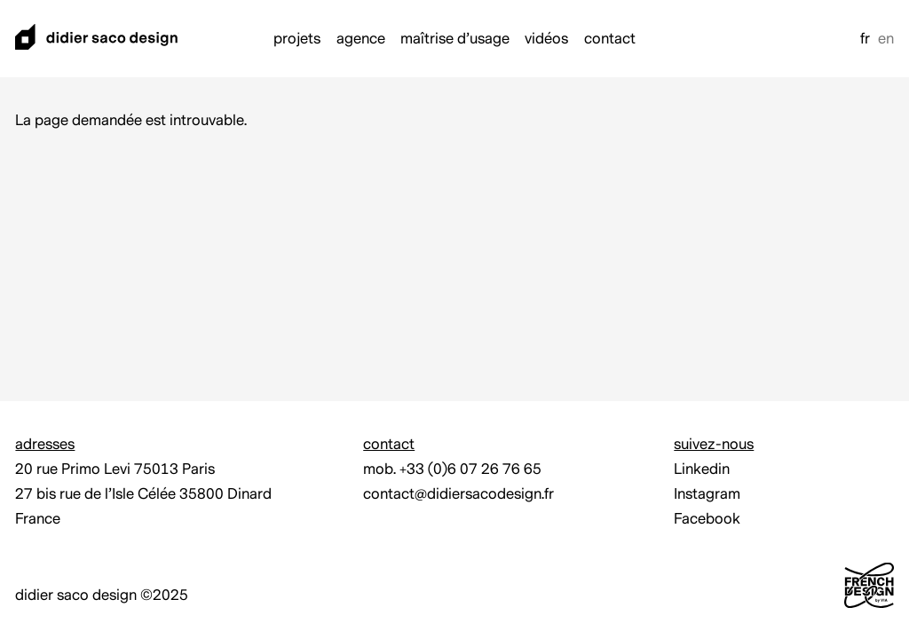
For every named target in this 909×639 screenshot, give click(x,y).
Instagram (707, 494)
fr (865, 38)
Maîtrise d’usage (455, 38)
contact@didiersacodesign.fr (458, 494)
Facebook (707, 519)
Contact (610, 38)
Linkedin (702, 469)
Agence (360, 38)
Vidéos (546, 38)
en (886, 38)
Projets (296, 38)
